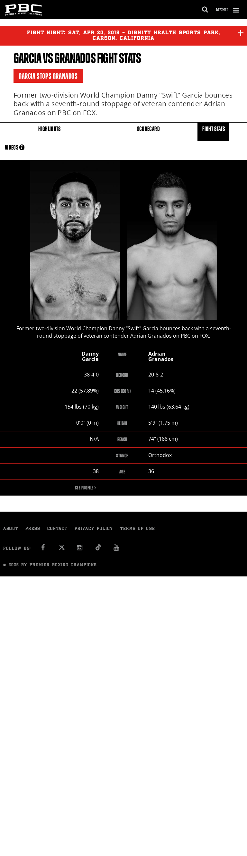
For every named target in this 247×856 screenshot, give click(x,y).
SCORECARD (148, 131)
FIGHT (213, 131)
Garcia (27, 58)
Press (32, 529)
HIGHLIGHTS (49, 131)
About (10, 529)
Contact (57, 529)
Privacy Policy (94, 529)
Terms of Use (137, 529)
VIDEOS (14, 150)
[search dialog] (205, 9)
